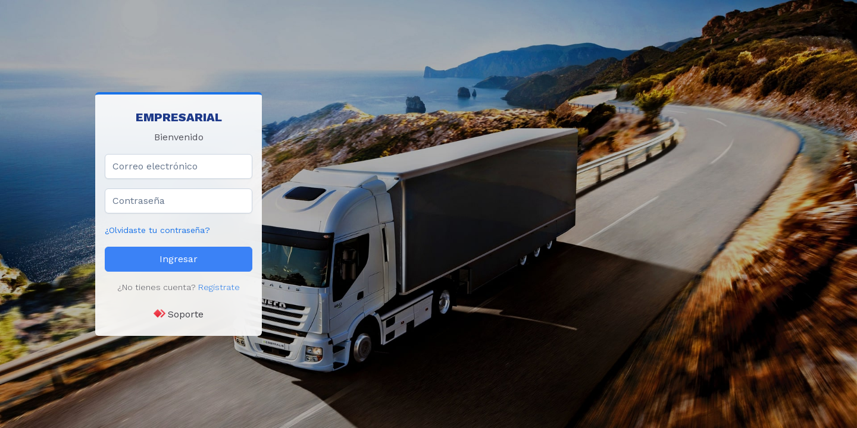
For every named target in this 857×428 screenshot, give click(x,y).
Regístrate (219, 287)
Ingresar (178, 259)
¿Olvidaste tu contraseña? (157, 230)
